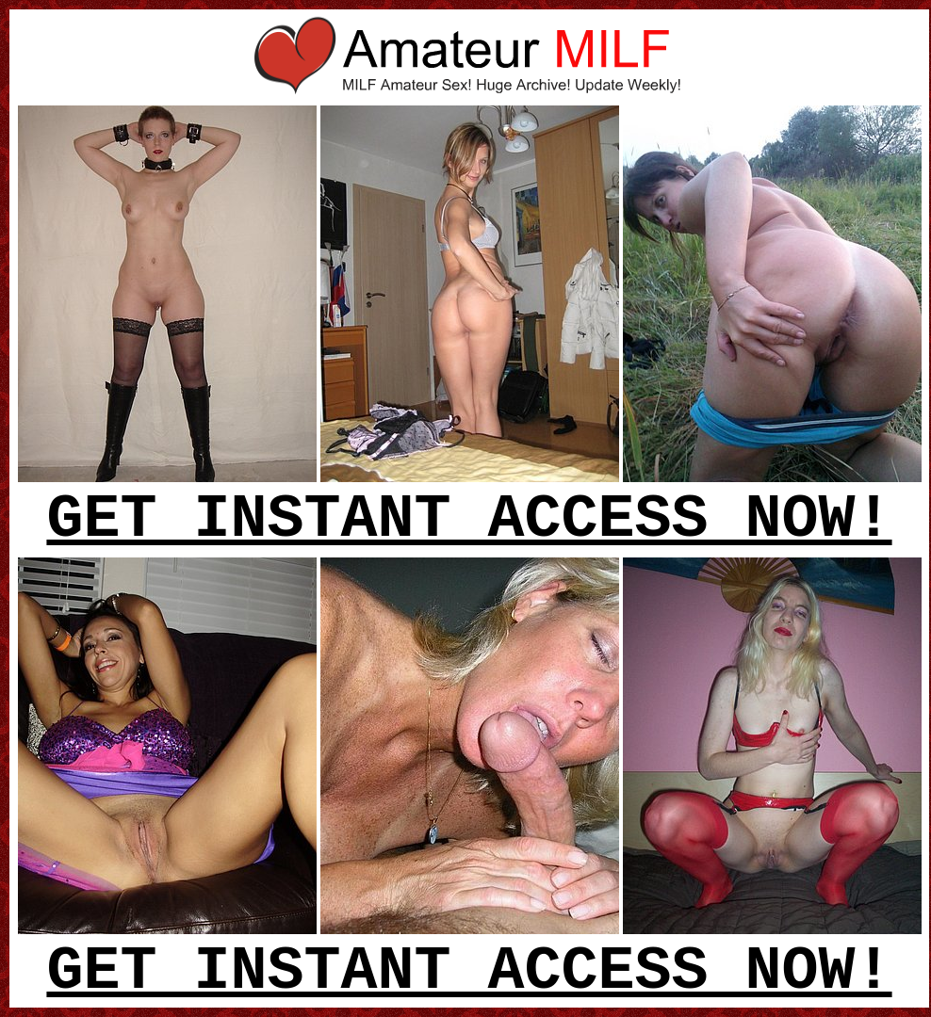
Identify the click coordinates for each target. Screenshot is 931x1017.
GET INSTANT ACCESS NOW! (468, 520)
